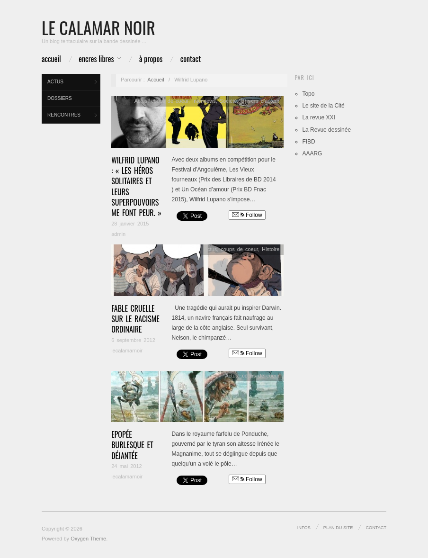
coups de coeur (169, 101)
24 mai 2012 (126, 466)
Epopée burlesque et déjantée (132, 445)
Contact (190, 59)
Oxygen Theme (88, 538)
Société (228, 101)
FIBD (308, 141)
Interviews (204, 101)
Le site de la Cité (323, 105)
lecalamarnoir (127, 350)
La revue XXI (318, 117)
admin (118, 234)
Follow (247, 215)
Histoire (270, 249)
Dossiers (59, 98)
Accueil (51, 59)
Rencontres (63, 114)
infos (304, 527)
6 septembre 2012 (133, 340)
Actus (55, 81)
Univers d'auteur (260, 101)
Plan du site (338, 527)
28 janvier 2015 (130, 223)
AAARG (312, 153)
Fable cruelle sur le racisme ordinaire (135, 319)
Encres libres (96, 59)
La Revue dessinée (326, 129)
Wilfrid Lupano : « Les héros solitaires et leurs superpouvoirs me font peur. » (136, 186)
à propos (150, 59)
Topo (308, 93)
